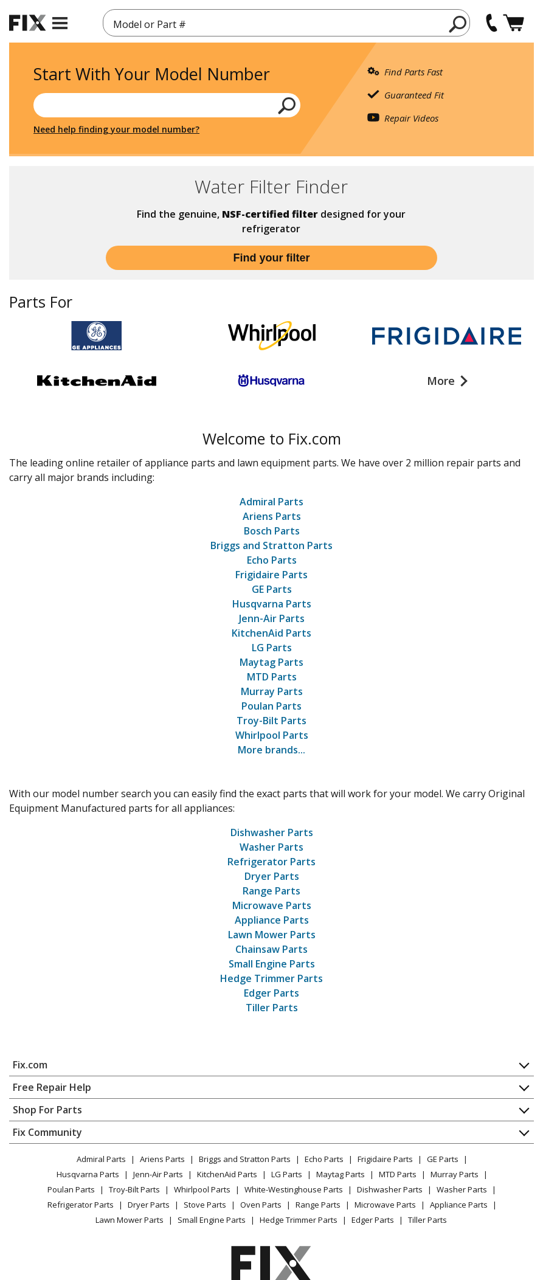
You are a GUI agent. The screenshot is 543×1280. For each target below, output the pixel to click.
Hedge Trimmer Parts (271, 978)
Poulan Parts (271, 706)
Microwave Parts (271, 905)
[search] (458, 24)
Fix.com (30, 1064)
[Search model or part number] (166, 105)
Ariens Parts (272, 516)
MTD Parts (272, 676)
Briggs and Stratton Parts (271, 545)
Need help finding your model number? (116, 129)
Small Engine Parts (272, 963)
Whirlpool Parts (271, 735)
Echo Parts (272, 560)
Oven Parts (261, 1204)
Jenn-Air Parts (272, 618)
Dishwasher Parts (271, 832)
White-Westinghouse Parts (293, 1189)
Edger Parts (271, 993)
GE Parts (272, 589)
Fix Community (47, 1132)
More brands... (271, 749)
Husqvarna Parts (271, 604)
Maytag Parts (271, 662)
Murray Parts (272, 691)
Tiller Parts (272, 1007)
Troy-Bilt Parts (271, 720)
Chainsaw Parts (271, 949)
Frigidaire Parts (271, 574)
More (442, 380)
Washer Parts (271, 847)
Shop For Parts (47, 1109)
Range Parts (271, 891)
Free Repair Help (52, 1087)
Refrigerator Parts (271, 861)
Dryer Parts (271, 876)
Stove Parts (205, 1204)
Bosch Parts (272, 531)
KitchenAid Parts (271, 633)
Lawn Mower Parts (272, 934)
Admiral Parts (271, 501)
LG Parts (272, 647)
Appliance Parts (272, 920)
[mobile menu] (59, 23)
